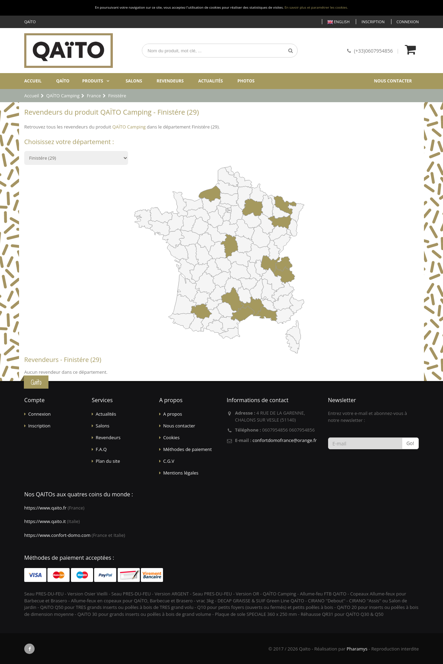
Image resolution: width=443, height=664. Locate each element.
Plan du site (108, 461)
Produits (92, 81)
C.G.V (168, 461)
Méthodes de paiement (187, 449)
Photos (245, 81)
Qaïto (62, 81)
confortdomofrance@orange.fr (284, 440)
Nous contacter (393, 81)
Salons (134, 81)
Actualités (210, 81)
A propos (172, 414)
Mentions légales (180, 473)
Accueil (33, 81)
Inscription (373, 21)
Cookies (171, 437)
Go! (410, 443)
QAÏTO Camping (129, 127)
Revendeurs (170, 81)
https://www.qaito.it (45, 521)
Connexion (408, 21)
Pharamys (356, 649)
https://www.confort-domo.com (57, 535)
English (338, 22)
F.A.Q (101, 449)
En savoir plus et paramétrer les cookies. (316, 7)
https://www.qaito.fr (45, 508)
